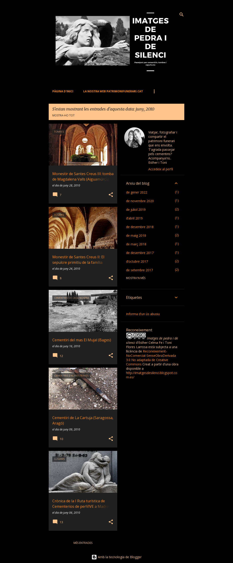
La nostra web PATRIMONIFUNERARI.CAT (113, 91)
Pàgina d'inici (62, 91)
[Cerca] (181, 14)
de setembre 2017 (139, 270)
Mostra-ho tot (63, 115)
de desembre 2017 (140, 253)
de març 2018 (136, 244)
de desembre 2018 (140, 227)
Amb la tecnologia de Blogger (116, 557)
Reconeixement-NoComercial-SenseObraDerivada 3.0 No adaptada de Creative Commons (151, 357)
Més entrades (82, 543)
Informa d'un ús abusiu (143, 314)
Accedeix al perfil (160, 169)
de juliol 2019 (136, 209)
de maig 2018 (136, 235)
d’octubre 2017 (137, 261)
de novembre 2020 (140, 201)
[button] (111, 195)
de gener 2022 (136, 192)
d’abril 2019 (134, 218)
